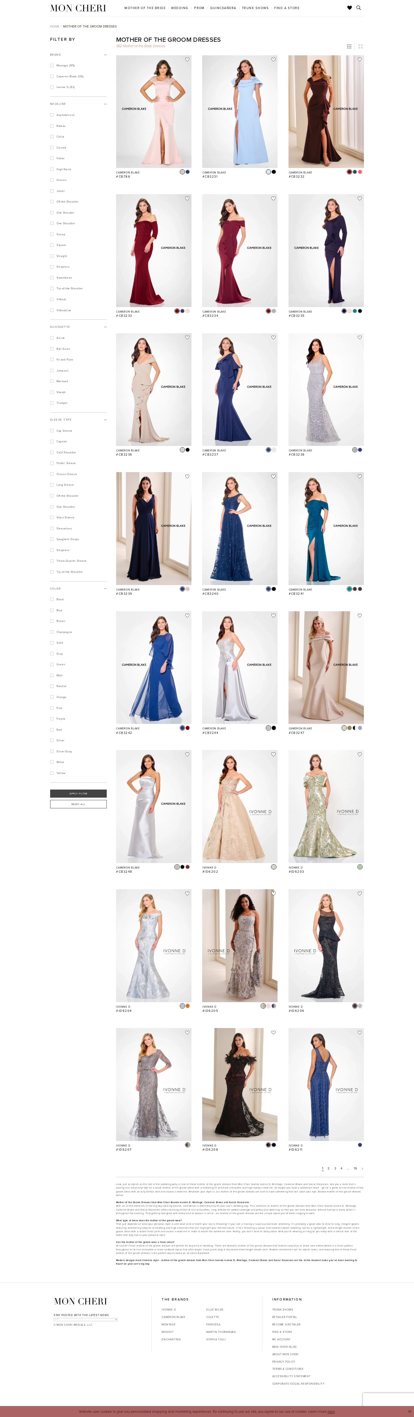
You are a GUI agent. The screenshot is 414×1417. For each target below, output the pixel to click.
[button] (349, 46)
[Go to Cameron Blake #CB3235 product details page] (326, 250)
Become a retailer (286, 1324)
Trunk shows (282, 1309)
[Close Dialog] (7, 1411)
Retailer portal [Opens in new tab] (284, 1317)
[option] (154, 119)
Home (55, 26)
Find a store (282, 1332)
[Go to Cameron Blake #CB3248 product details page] (153, 806)
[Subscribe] (112, 1322)
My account (281, 1339)
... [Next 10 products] (348, 1168)
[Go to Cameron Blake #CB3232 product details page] (326, 111)
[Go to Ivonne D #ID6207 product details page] (153, 1084)
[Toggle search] (358, 8)
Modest (168, 1332)
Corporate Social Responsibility (298, 1383)
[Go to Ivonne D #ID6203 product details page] (326, 806)
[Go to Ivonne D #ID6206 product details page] (326, 945)
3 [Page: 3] (335, 1168)
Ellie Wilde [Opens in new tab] (215, 1309)
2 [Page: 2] (329, 1168)
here (331, 1411)
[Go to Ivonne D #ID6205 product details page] (240, 945)
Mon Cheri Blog (284, 1346)
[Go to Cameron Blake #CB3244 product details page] (240, 667)
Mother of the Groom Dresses (90, 26)
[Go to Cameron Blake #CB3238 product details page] (326, 389)
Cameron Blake (173, 1317)
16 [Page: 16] (355, 1168)
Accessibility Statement (291, 1376)
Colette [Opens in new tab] (212, 1317)
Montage (169, 1324)
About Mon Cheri (285, 1354)
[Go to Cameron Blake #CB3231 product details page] (240, 111)
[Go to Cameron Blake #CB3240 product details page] (240, 528)
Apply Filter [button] (79, 793)
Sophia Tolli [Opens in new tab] (216, 1339)
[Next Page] (362, 1169)
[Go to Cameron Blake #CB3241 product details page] (326, 528)
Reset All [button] (78, 804)
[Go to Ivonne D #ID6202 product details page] (240, 806)
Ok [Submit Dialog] (406, 1411)
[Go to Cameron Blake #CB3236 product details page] (153, 389)
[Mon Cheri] (80, 1301)
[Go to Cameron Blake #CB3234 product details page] (240, 250)
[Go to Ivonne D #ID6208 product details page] (240, 1084)
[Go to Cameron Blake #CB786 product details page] (153, 111)
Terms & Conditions (288, 1368)
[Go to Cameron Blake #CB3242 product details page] (153, 667)
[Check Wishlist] (349, 8)
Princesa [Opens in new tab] (213, 1324)
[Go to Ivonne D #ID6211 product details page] (326, 1084)
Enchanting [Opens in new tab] (171, 1339)
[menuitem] (145, 8)
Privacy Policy (283, 1361)
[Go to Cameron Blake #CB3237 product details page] (240, 389)
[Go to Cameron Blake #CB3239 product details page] (153, 528)
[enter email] (85, 1322)
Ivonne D (169, 1309)
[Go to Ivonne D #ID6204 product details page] (153, 945)
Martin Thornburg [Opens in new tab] (221, 1332)
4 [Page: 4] (342, 1168)
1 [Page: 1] (322, 1168)
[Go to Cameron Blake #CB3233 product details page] (153, 250)
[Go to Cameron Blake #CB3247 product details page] (326, 667)
